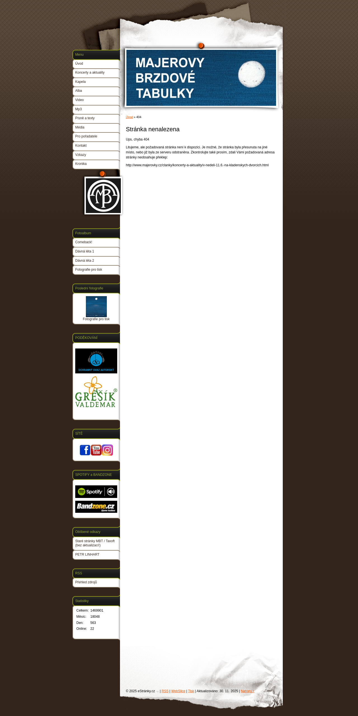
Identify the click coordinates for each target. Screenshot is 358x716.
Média (79, 127)
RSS (165, 691)
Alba (78, 91)
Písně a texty (85, 118)
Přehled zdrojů (86, 582)
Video (79, 100)
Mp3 (78, 109)
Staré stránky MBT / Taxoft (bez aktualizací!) (95, 543)
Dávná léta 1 (84, 251)
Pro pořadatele (86, 136)
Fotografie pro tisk (88, 270)
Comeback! (83, 242)
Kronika (81, 164)
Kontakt (81, 146)
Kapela (80, 82)
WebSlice (178, 691)
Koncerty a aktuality (90, 72)
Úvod (129, 117)
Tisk (191, 691)
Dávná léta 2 (84, 261)
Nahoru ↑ (248, 691)
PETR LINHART (87, 554)
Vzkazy (80, 155)
